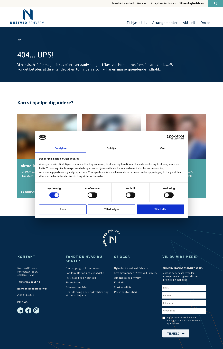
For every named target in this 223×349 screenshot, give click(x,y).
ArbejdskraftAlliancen (163, 3)
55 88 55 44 (33, 282)
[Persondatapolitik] (122, 287)
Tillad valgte (111, 209)
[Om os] (127, 278)
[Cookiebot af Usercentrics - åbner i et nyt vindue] (169, 137)
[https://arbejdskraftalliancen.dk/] (87, 293)
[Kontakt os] (119, 282)
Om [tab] (162, 148)
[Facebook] (28, 310)
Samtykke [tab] (61, 148)
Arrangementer (165, 22)
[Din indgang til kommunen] (83, 268)
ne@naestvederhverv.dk (32, 289)
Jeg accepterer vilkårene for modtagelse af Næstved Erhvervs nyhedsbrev (184, 320)
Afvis (63, 209)
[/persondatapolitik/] (125, 292)
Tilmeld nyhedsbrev (191, 3)
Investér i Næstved (123, 3)
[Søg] (215, 3)
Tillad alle (160, 209)
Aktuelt (189, 22)
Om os (205, 22)
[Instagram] (36, 310)
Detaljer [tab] (111, 148)
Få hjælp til (136, 22)
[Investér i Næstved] (81, 278)
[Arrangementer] (135, 273)
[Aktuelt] (131, 268)
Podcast (142, 3)
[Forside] (27, 16)
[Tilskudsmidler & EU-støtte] (85, 273)
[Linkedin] (20, 310)
